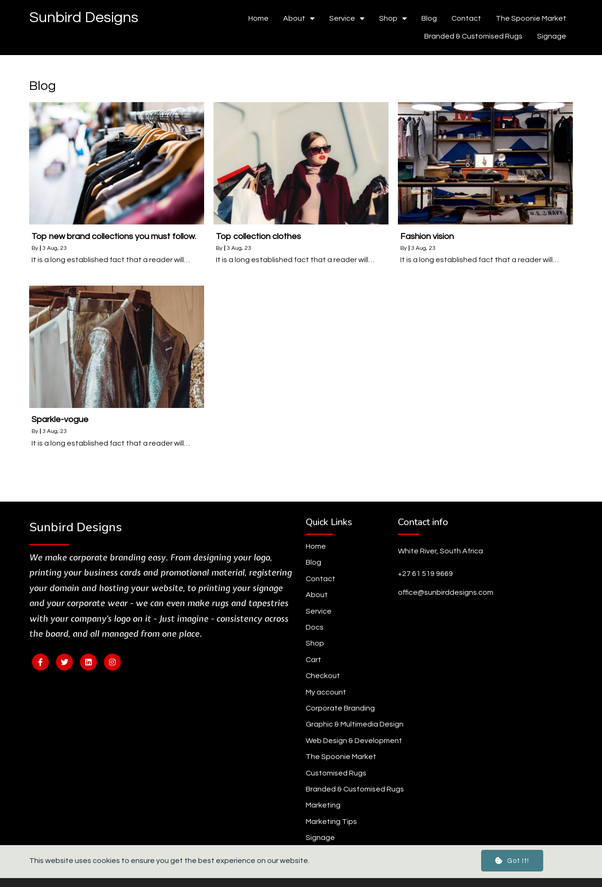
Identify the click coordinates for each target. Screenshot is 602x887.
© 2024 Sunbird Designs (301, 872)
